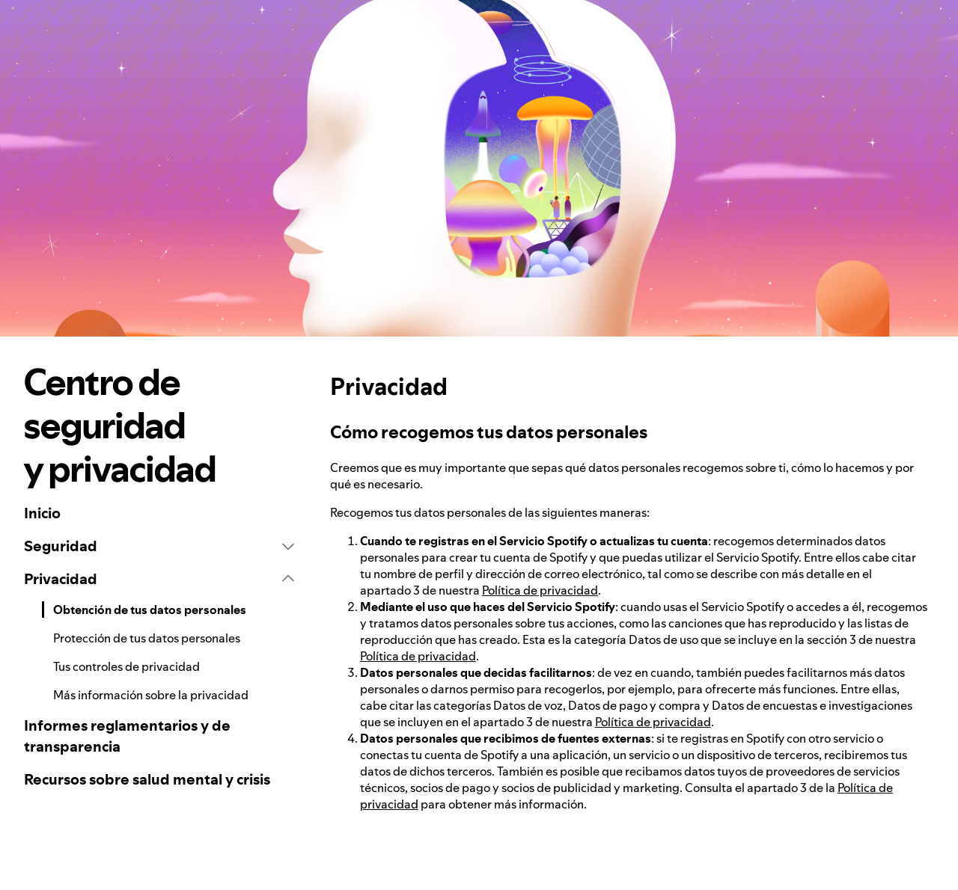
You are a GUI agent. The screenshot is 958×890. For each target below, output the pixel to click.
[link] (159, 513)
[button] (159, 546)
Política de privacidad (540, 590)
